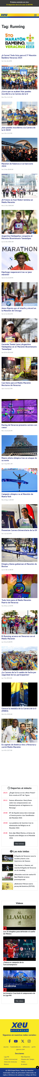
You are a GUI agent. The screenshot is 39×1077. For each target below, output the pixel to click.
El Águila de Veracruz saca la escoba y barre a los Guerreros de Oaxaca (25, 858)
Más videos (19, 1001)
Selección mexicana (10, 1062)
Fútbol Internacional (10, 1059)
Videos (23, 1062)
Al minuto (24, 1064)
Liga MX (6, 1057)
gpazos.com (20, 1049)
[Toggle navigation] (35, 15)
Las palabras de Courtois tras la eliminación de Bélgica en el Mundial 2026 (21, 825)
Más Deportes (25, 1057)
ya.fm (34, 1047)
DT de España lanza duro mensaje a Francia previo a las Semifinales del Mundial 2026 (22, 815)
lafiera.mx (26, 1047)
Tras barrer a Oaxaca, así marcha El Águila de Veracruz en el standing (25, 867)
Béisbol (6, 1064)
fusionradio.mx (15, 1047)
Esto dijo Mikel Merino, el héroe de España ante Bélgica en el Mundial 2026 (22, 835)
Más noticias (19, 844)
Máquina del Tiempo (27, 1059)
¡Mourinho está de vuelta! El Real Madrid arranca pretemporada (25, 876)
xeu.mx (5, 1047)
